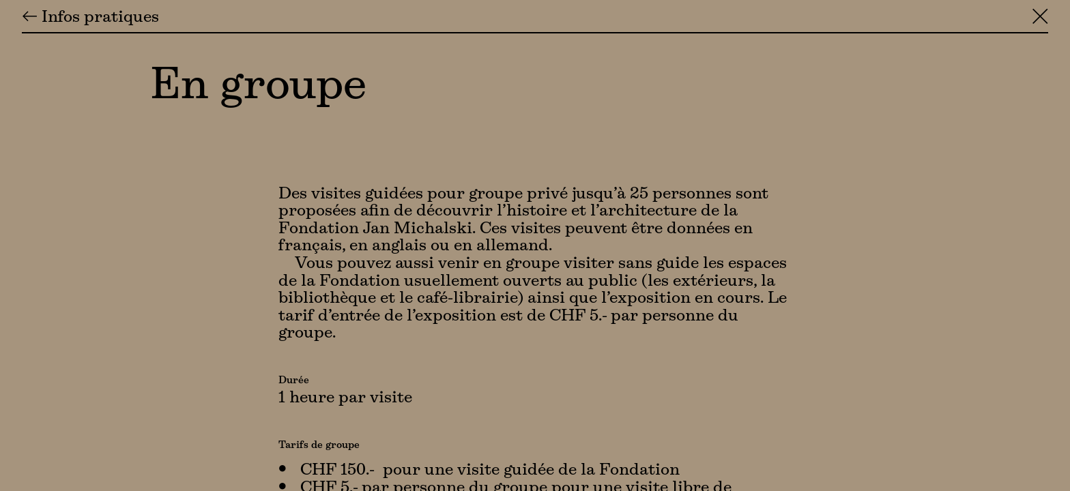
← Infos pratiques (90, 17)
